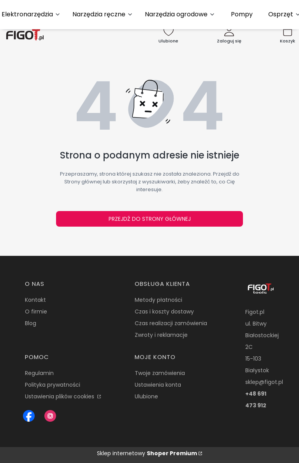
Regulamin (39, 373)
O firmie (36, 311)
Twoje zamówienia (160, 373)
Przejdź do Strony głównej (150, 219)
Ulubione (146, 396)
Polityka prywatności (52, 385)
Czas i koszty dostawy (164, 311)
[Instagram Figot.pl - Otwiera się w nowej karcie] (50, 416)
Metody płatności (158, 300)
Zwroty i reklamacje (161, 335)
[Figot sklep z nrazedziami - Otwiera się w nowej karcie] (29, 416)
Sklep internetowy (147, 453)
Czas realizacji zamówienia (171, 323)
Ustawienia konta (158, 385)
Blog (30, 323)
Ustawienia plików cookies (60, 396)
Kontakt (35, 300)
